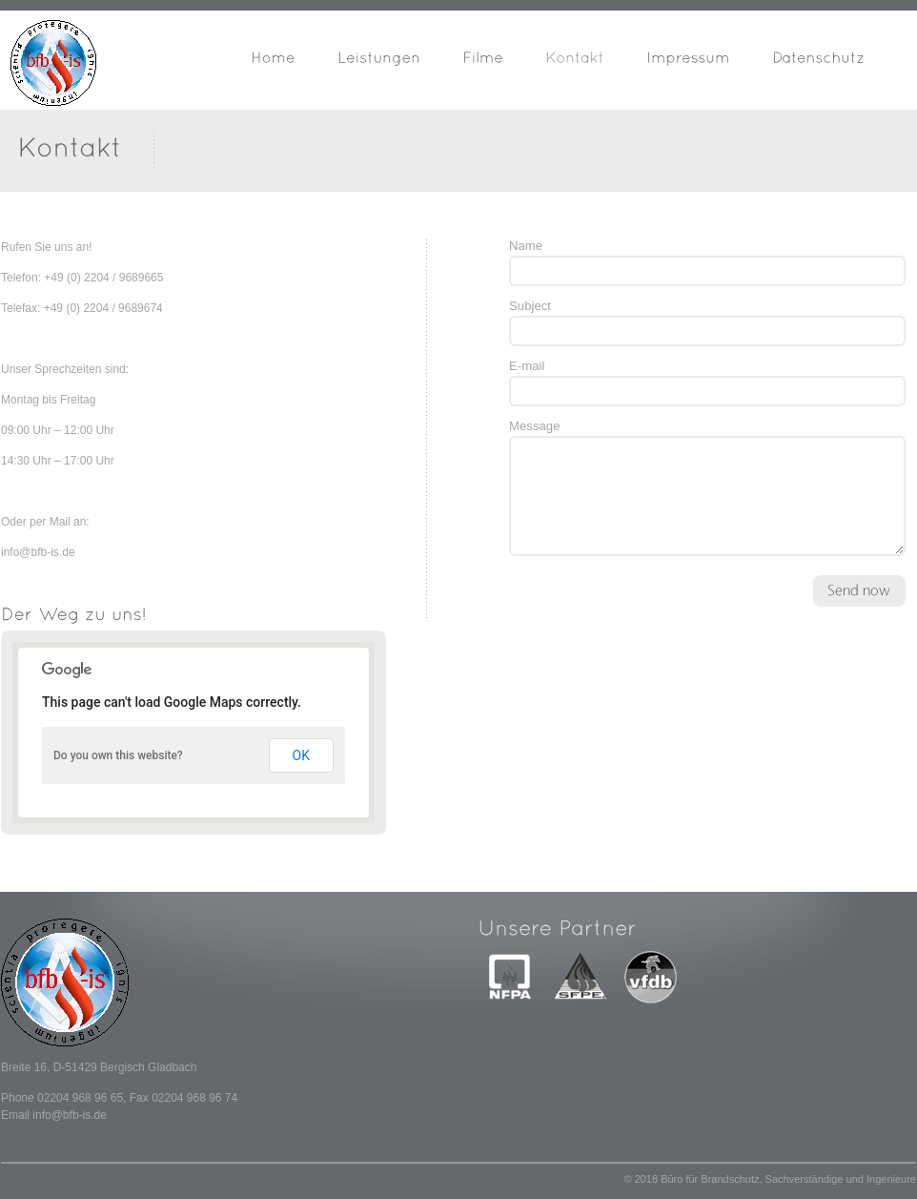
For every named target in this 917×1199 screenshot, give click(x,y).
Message (534, 426)
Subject (530, 306)
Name (525, 245)
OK (301, 755)
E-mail (526, 366)
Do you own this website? (118, 755)
